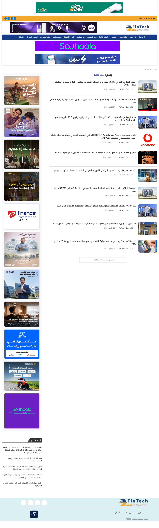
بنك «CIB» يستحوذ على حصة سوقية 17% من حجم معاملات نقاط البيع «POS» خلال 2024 (95, 242)
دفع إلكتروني (92, 37)
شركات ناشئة (103, 37)
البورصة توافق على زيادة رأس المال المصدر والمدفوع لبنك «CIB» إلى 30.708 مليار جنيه (95, 189)
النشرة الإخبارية (32, 37)
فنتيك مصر (123, 37)
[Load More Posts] (103, 260)
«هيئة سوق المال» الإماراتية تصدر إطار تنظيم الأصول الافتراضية (22, 484)
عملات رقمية (57, 37)
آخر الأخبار (133, 37)
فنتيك (114, 37)
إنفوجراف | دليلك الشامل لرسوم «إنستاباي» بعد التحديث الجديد (24, 460)
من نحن (141, 512)
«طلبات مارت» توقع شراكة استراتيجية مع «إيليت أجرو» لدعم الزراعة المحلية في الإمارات (22, 476)
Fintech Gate (124, 142)
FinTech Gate (124, 89)
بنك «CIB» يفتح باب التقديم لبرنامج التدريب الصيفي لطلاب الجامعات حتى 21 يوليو (95, 170)
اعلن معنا (129, 512)
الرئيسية (142, 37)
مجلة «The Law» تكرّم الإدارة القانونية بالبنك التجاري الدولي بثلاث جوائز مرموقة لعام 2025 (93, 100)
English (21, 37)
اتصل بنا (116, 512)
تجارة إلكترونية (69, 37)
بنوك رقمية (81, 37)
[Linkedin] (8, 18)
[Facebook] (15, 18)
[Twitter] (11, 18)
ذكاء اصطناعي (45, 37)
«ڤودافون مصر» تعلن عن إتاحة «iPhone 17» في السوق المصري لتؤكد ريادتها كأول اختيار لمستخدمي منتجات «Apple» (93, 136)
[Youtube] (5, 18)
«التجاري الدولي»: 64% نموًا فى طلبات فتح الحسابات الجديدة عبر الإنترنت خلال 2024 (94, 223)
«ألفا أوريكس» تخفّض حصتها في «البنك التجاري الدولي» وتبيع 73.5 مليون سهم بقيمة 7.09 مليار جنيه (95, 118)
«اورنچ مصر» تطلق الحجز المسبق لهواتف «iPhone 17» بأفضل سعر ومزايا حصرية (95, 153)
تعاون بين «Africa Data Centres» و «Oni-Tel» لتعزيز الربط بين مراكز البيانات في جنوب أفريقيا (22, 468)
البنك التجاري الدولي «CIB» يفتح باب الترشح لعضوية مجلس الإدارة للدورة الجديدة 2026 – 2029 (95, 83)
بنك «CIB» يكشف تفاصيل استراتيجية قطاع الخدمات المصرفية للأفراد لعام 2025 (96, 206)
